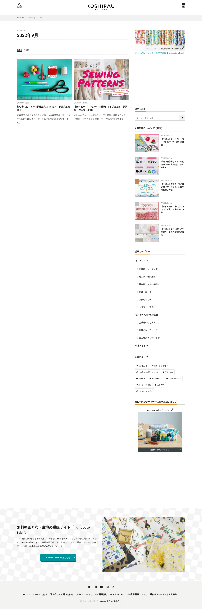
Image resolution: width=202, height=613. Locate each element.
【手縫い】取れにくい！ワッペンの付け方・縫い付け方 (171, 142)
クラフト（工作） (147, 307)
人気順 (28, 49)
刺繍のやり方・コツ (148, 330)
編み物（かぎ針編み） (149, 284)
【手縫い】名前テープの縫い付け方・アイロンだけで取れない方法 (172, 187)
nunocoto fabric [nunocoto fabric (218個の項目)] (175, 378)
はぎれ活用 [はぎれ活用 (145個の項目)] (142, 366)
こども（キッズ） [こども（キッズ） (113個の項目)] (145, 391)
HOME (22, 18)
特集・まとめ (141, 345)
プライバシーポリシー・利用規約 (107, 594)
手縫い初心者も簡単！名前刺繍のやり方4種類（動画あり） (172, 165)
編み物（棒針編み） (148, 276)
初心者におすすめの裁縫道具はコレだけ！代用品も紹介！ (43, 108)
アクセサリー (145, 299)
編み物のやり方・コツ (149, 338)
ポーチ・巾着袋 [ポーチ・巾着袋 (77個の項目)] (144, 385)
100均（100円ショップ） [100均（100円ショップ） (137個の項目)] (148, 372)
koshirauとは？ (50, 594)
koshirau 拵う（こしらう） (110, 605)
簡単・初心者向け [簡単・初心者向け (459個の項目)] (160, 366)
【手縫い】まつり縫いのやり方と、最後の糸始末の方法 (172, 232)
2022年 (32, 18)
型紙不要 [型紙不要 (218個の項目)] (142, 378)
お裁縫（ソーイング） (149, 269)
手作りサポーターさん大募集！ (101, 598)
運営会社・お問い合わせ (74, 594)
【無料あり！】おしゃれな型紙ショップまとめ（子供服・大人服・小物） (100, 108)
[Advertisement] (160, 80)
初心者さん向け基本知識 (146, 315)
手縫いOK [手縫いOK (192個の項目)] (169, 372)
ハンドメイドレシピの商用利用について (149, 594)
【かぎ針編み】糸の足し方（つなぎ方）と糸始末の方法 (172, 210)
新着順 (20, 49)
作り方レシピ (141, 261)
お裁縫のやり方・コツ (149, 322)
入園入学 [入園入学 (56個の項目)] (160, 385)
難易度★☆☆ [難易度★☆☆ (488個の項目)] (157, 378)
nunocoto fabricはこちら (58, 557)
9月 (41, 18)
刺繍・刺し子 (145, 292)
